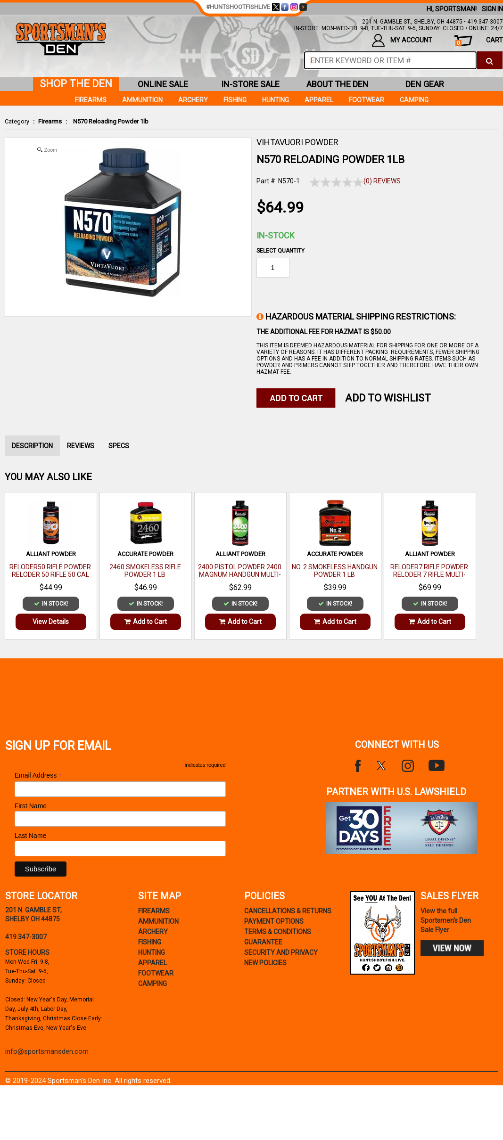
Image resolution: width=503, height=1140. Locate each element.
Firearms (50, 121)
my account (402, 40)
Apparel (319, 100)
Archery (193, 100)
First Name (31, 806)
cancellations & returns (287, 911)
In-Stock (275, 235)
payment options (274, 921)
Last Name (31, 835)
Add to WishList (388, 398)
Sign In (492, 9)
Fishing (235, 100)
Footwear (366, 100)
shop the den (76, 84)
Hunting (275, 100)
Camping (414, 100)
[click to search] (490, 60)
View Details (51, 621)
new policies (265, 963)
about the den (337, 84)
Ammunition (142, 100)
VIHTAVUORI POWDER (297, 142)
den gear (424, 84)
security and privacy (281, 952)
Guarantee (263, 942)
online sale (163, 84)
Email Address (39, 775)
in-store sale (250, 84)
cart (479, 41)
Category (17, 121)
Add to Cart (145, 621)
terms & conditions (277, 931)
